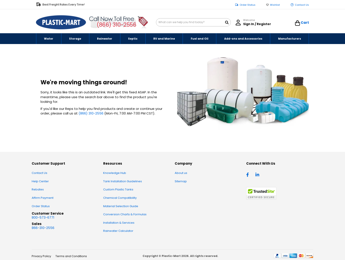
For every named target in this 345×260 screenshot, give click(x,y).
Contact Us (302, 5)
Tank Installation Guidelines (122, 181)
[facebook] (248, 174)
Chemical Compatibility (120, 198)
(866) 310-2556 (116, 25)
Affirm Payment (42, 198)
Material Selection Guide (120, 206)
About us (181, 173)
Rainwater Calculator (118, 231)
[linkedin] (257, 174)
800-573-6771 (43, 217)
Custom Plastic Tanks (118, 189)
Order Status (247, 5)
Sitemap (181, 181)
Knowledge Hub (114, 173)
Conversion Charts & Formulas (125, 214)
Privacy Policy (41, 256)
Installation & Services (118, 223)
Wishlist (275, 5)
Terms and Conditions (71, 256)
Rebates (38, 189)
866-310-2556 (43, 227)
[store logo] (60, 22)
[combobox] (193, 22)
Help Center (40, 181)
